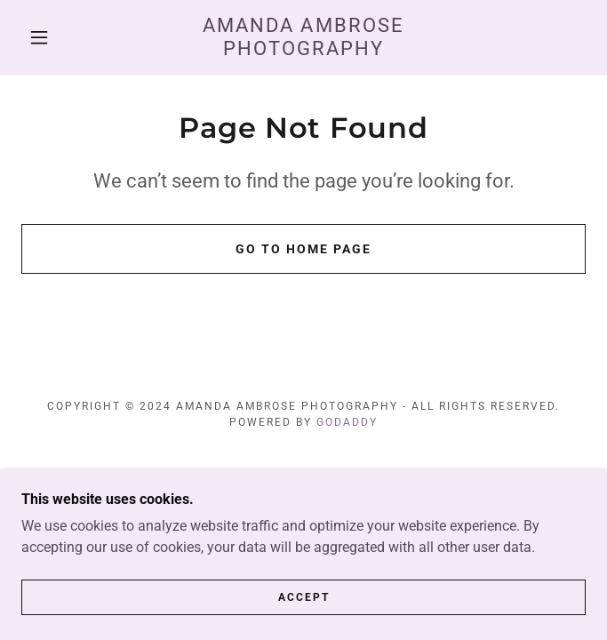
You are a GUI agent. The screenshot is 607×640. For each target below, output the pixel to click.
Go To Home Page (303, 249)
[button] (49, 37)
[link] (304, 37)
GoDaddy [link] (347, 422)
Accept (304, 610)
